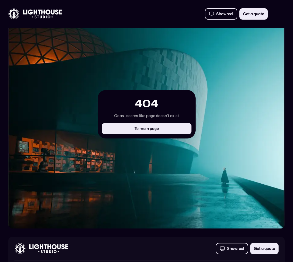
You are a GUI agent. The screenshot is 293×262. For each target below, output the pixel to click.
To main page (147, 128)
